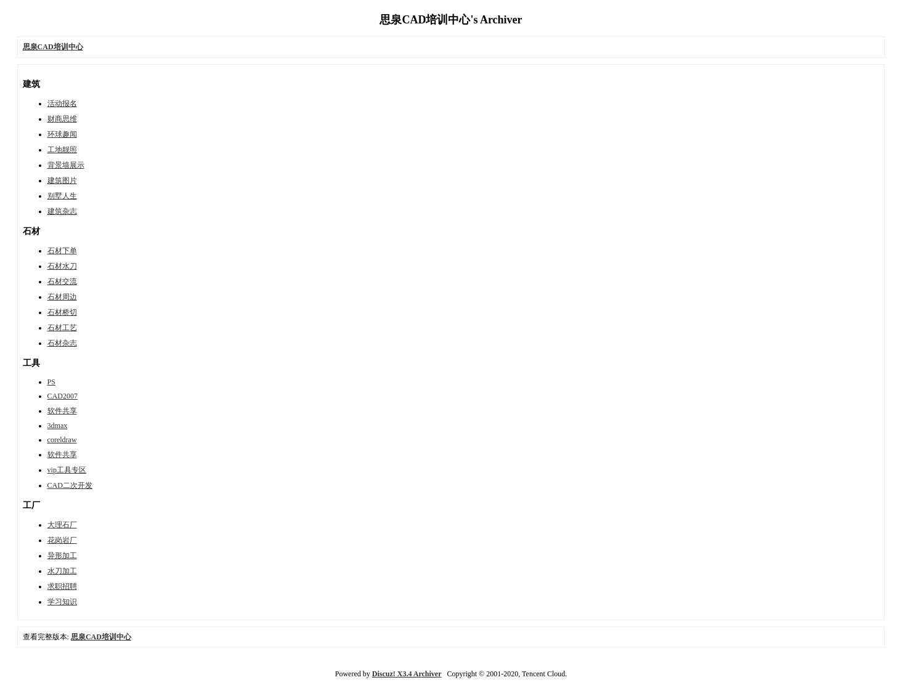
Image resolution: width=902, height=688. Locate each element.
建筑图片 (62, 180)
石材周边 (62, 297)
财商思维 (62, 119)
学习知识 (62, 601)
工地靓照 (62, 149)
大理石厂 (62, 524)
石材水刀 (62, 266)
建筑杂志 (62, 211)
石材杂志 (62, 343)
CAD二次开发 (69, 485)
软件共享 (62, 411)
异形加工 (62, 555)
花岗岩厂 (62, 540)
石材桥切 (62, 312)
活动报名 (62, 103)
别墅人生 (62, 196)
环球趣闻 (62, 134)
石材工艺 (62, 327)
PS (51, 382)
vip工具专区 (66, 470)
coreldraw (62, 439)
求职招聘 (62, 586)
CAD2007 (62, 396)
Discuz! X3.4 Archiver (407, 674)
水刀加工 (62, 571)
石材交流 (62, 281)
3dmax (57, 425)
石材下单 (62, 250)
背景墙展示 (65, 165)
